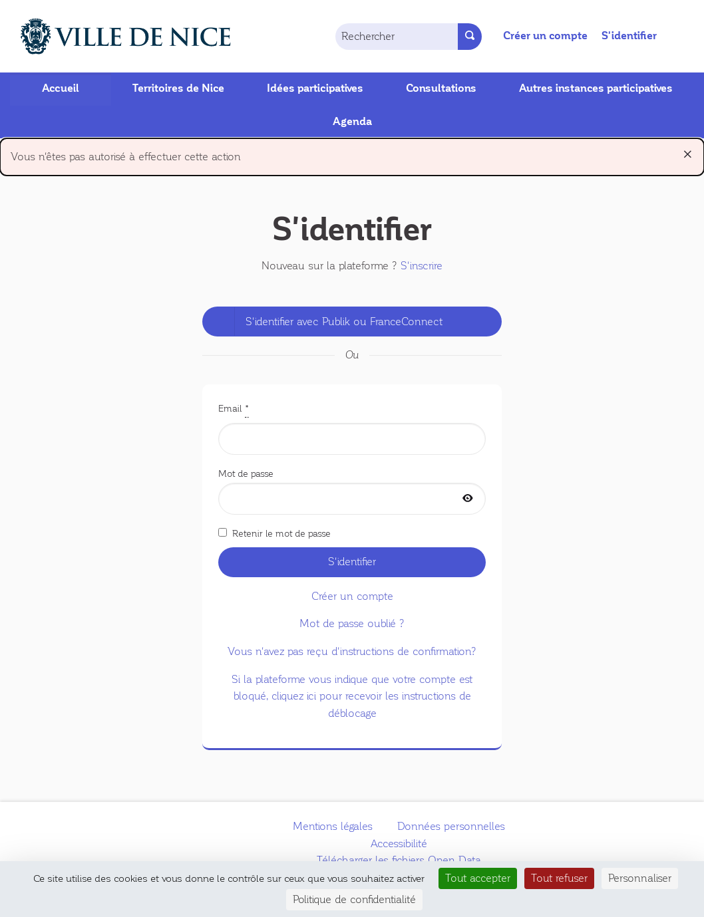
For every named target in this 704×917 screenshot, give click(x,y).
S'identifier (629, 36)
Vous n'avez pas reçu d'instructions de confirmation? (352, 651)
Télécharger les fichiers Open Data (399, 860)
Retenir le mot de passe (274, 533)
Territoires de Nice (178, 88)
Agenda (352, 122)
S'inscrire (421, 265)
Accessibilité (399, 843)
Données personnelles (451, 826)
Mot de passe (352, 491)
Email (352, 427)
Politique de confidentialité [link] (354, 899)
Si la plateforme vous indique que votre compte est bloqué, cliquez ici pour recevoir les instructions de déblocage (352, 696)
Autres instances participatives (596, 88)
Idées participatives (315, 88)
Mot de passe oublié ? (352, 623)
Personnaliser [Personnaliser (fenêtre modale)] (639, 878)
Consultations (441, 88)
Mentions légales (333, 826)
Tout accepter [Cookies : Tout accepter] (477, 878)
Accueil (60, 88)
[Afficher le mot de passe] (467, 499)
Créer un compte (545, 36)
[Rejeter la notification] (687, 154)
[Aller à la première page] (110, 36)
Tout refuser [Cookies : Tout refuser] (559, 878)
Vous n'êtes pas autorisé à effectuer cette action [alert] (352, 154)
